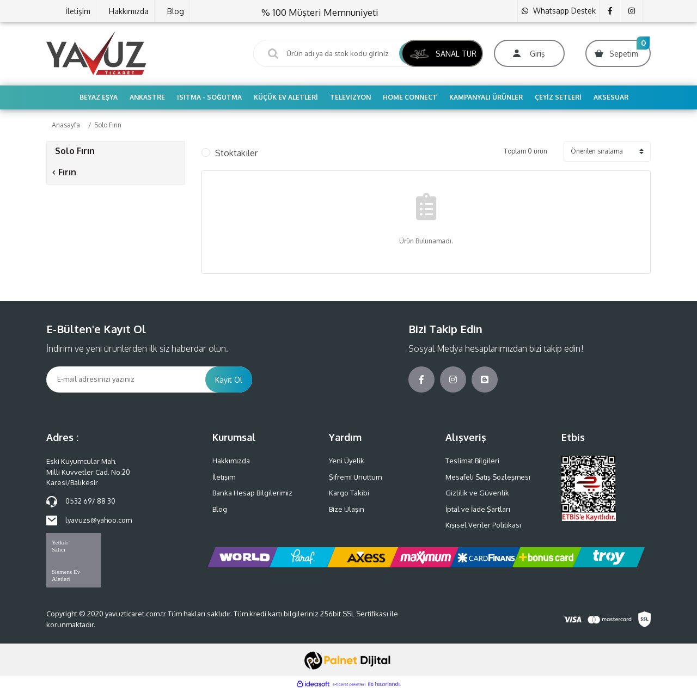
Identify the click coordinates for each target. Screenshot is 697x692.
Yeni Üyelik (346, 460)
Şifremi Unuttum (355, 477)
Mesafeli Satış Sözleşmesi (487, 477)
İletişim (77, 11)
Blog (175, 11)
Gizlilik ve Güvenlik (477, 492)
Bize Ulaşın (346, 509)
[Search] (348, 53)
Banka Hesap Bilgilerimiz (252, 492)
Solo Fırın (107, 125)
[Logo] (96, 53)
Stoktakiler (236, 153)
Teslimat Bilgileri (472, 460)
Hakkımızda (129, 11)
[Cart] (618, 53)
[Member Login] (529, 53)
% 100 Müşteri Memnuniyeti (319, 12)
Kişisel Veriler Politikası (483, 524)
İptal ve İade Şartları (477, 509)
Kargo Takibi (349, 492)
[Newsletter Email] (125, 379)
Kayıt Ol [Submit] (228, 379)
